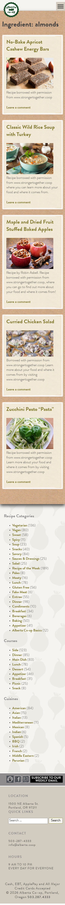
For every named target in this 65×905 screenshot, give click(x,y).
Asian (16, 713)
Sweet (16, 535)
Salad (16, 564)
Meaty (16, 578)
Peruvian (18, 761)
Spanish (17, 737)
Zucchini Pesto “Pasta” (30, 409)
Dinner (17, 602)
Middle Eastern (23, 756)
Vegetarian (19, 526)
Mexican (18, 727)
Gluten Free (20, 588)
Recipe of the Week (26, 568)
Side (15, 650)
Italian (16, 718)
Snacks (17, 549)
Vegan (16, 530)
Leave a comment (18, 108)
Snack (16, 688)
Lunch (16, 583)
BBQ (16, 742)
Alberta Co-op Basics (27, 631)
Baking (17, 621)
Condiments (20, 607)
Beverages (19, 616)
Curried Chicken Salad (30, 322)
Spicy (16, 540)
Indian (16, 732)
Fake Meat (19, 592)
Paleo (16, 573)
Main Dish (19, 660)
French (17, 751)
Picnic (16, 684)
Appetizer (19, 626)
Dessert (17, 669)
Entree (17, 597)
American (19, 708)
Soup (15, 545)
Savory (17, 554)
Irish (15, 746)
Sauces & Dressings (25, 559)
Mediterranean (22, 723)
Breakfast (19, 611)
